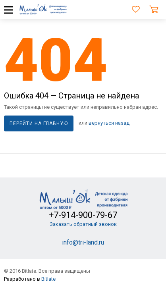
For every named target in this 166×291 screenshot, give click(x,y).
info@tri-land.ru (83, 242)
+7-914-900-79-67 (83, 215)
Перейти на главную (39, 123)
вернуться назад (109, 123)
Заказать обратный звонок (83, 224)
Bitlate (48, 279)
